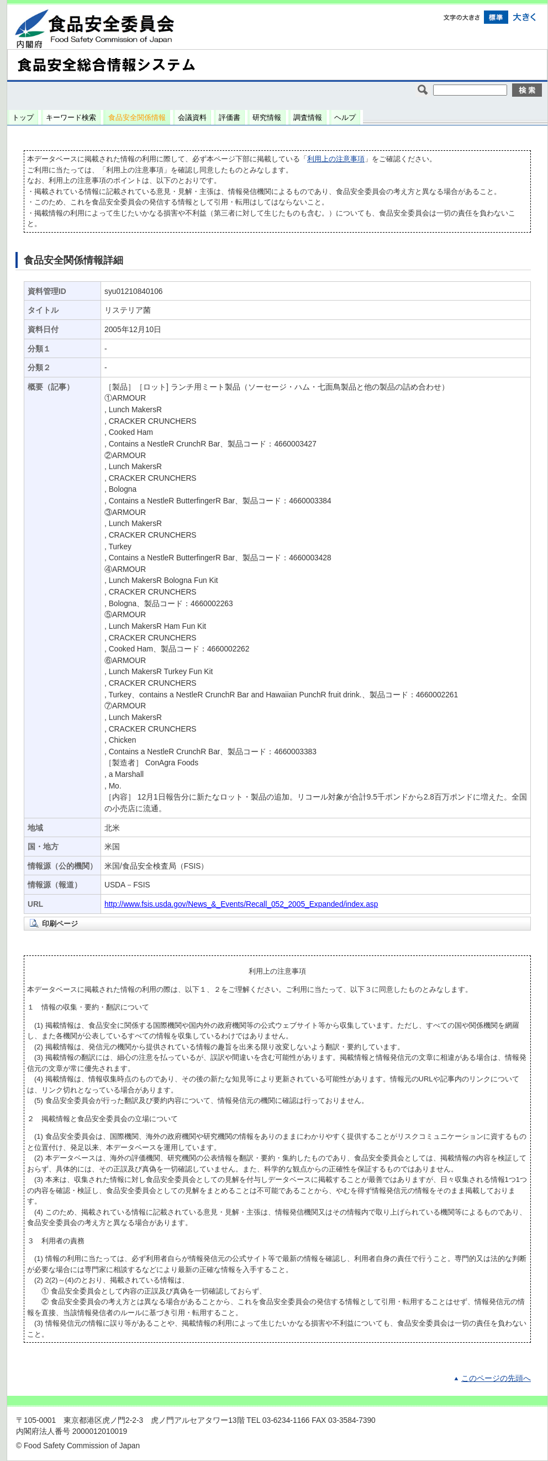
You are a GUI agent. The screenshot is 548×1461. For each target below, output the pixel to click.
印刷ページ (60, 923)
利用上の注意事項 (336, 159)
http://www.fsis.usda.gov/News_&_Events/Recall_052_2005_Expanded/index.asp (241, 904)
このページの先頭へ (496, 1378)
